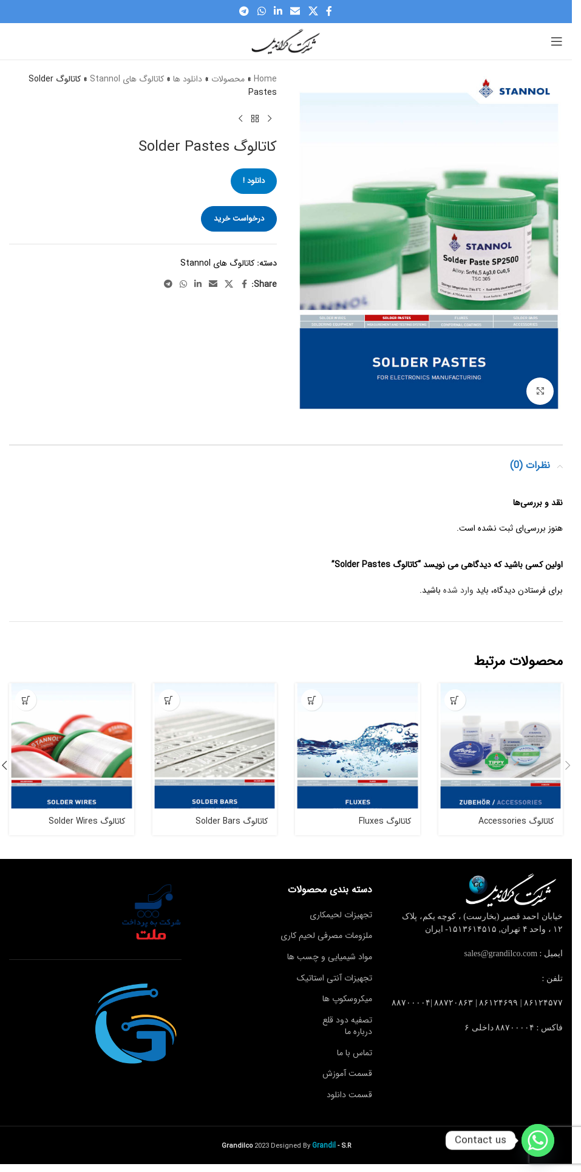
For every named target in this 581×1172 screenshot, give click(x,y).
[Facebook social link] (329, 11)
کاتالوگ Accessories (516, 821)
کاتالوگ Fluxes (385, 821)
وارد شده (458, 590)
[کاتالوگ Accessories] (500, 745)
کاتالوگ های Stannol (127, 79)
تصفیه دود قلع (347, 1020)
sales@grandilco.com (501, 953)
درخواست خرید (239, 218)
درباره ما (358, 1031)
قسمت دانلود (349, 1094)
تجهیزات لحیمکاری (341, 915)
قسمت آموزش (347, 1073)
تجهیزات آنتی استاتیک (334, 978)
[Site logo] (286, 40)
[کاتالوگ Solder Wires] (71, 745)
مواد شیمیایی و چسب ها (329, 956)
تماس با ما (354, 1053)
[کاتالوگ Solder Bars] (214, 745)
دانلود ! (254, 180)
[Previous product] (269, 119)
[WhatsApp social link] (261, 11)
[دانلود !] (455, 700)
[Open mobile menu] (557, 41)
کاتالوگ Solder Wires (87, 821)
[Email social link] (295, 11)
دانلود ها (187, 79)
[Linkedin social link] (278, 11)
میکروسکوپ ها (347, 998)
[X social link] (313, 11)
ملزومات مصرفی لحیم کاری (326, 935)
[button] (568, 765)
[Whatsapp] (538, 1140)
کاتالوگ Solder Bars (231, 821)
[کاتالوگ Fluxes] (357, 745)
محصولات (228, 79)
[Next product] (240, 119)
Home (265, 79)
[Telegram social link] (244, 11)
